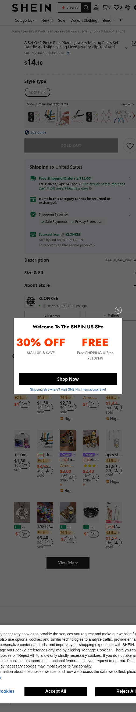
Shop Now (68, 377)
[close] (115, 313)
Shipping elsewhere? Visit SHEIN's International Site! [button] (68, 387)
